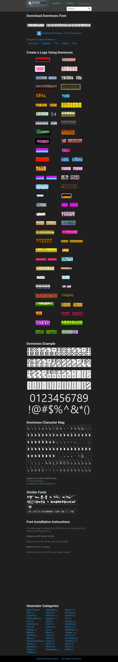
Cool (74, 43)
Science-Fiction (36, 641)
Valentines (52, 649)
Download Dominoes (49, 33)
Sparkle (32, 646)
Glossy (70, 621)
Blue (31, 612)
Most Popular (33, 610)
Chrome (51, 615)
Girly (49, 621)
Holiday (32, 629)
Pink (50, 635)
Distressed (34, 618)
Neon (50, 632)
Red (30, 638)
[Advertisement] (13, 55)
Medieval (71, 629)
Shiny (50, 643)
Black (69, 610)
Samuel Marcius (47, 39)
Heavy (70, 626)
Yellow (32, 652)
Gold (50, 624)
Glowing (32, 624)
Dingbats (46, 43)
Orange (70, 632)
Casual (31, 615)
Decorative (33, 43)
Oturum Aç (84, 3)
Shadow (71, 641)
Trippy (31, 649)
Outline (32, 635)
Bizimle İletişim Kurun (47, 658)
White (69, 649)
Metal (31, 632)
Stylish (65, 43)
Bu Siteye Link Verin (71, 658)
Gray (30, 626)
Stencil (50, 646)
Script (50, 641)
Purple (70, 635)
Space (69, 643)
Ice (48, 629)
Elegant (51, 618)
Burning (70, 612)
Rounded (71, 638)
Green (51, 626)
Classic (70, 615)
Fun (56, 43)
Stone (69, 646)
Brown (50, 612)
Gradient (70, 624)
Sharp (31, 643)
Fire (68, 618)
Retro (50, 638)
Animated (52, 610)
